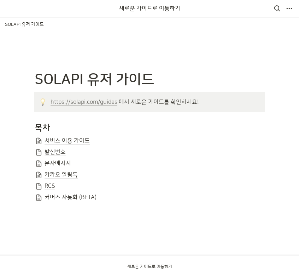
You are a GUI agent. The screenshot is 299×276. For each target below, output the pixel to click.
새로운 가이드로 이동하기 (149, 8)
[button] (277, 8)
